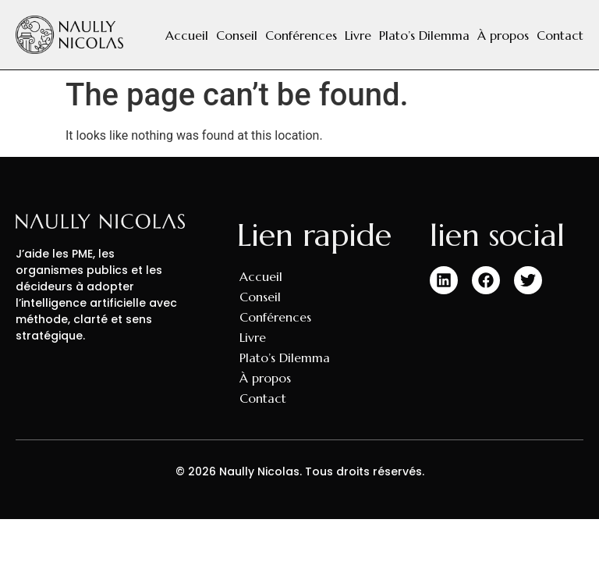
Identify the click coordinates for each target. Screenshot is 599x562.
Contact (560, 35)
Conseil (236, 35)
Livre (358, 35)
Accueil (186, 35)
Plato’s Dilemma (424, 35)
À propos (503, 35)
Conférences (301, 35)
